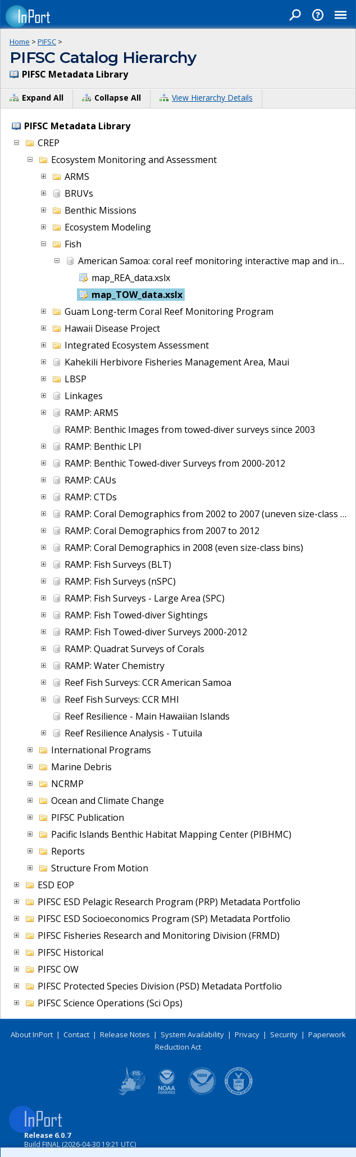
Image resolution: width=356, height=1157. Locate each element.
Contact (76, 1034)
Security (284, 1034)
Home (20, 42)
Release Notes (125, 1034)
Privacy (247, 1034)
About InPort (32, 1034)
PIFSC (47, 42)
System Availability (192, 1034)
